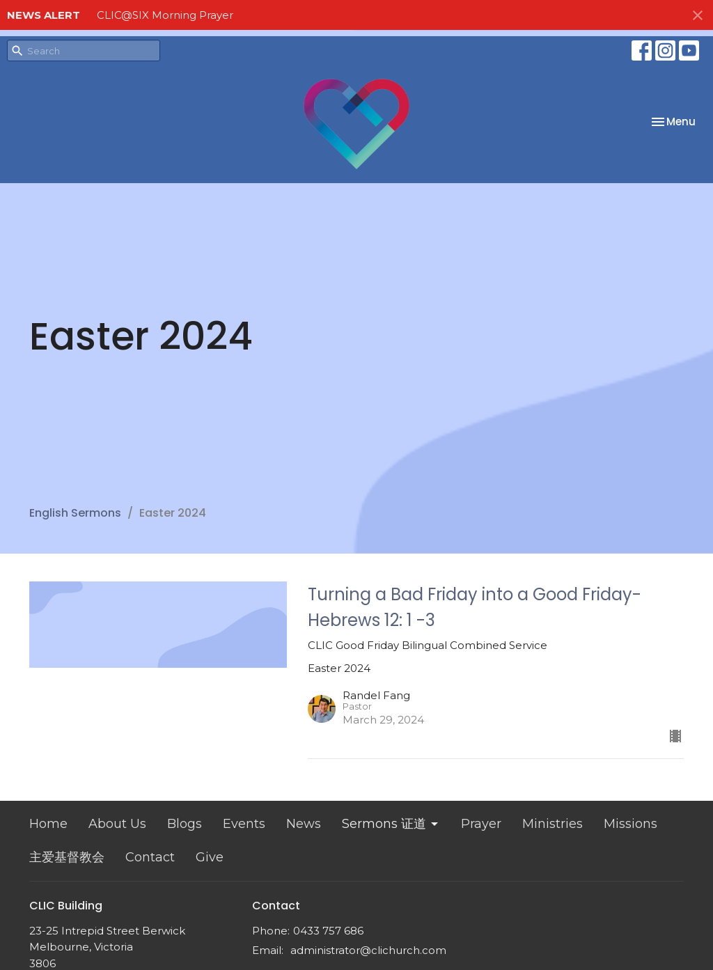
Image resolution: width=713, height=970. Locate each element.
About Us (117, 823)
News (303, 823)
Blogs (184, 823)
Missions (630, 823)
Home (48, 823)
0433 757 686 (328, 930)
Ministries (552, 823)
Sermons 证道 (391, 823)
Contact (150, 857)
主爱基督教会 (66, 857)
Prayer (481, 823)
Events (244, 823)
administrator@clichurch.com (368, 950)
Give (210, 857)
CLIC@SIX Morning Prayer (165, 15)
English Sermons (75, 513)
